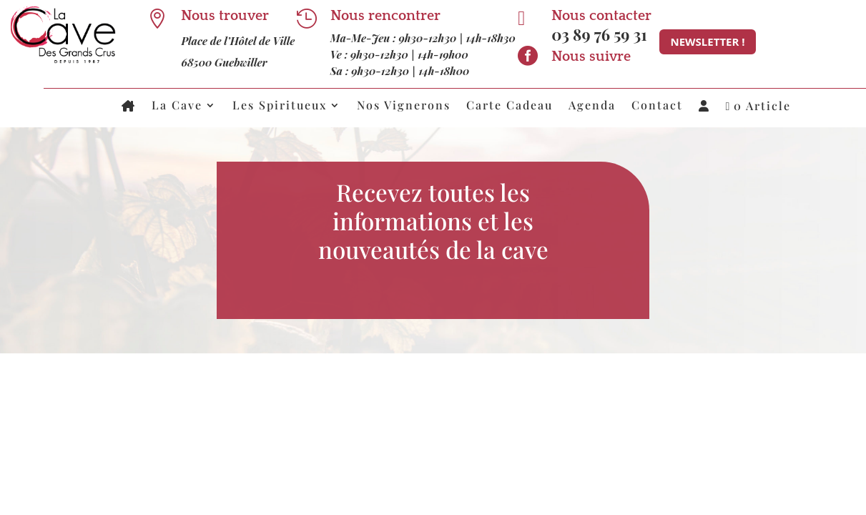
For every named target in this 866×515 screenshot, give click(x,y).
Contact (657, 106)
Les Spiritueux (279, 106)
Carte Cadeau (509, 106)
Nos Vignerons (404, 106)
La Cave (177, 106)
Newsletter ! (707, 41)
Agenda (592, 106)
